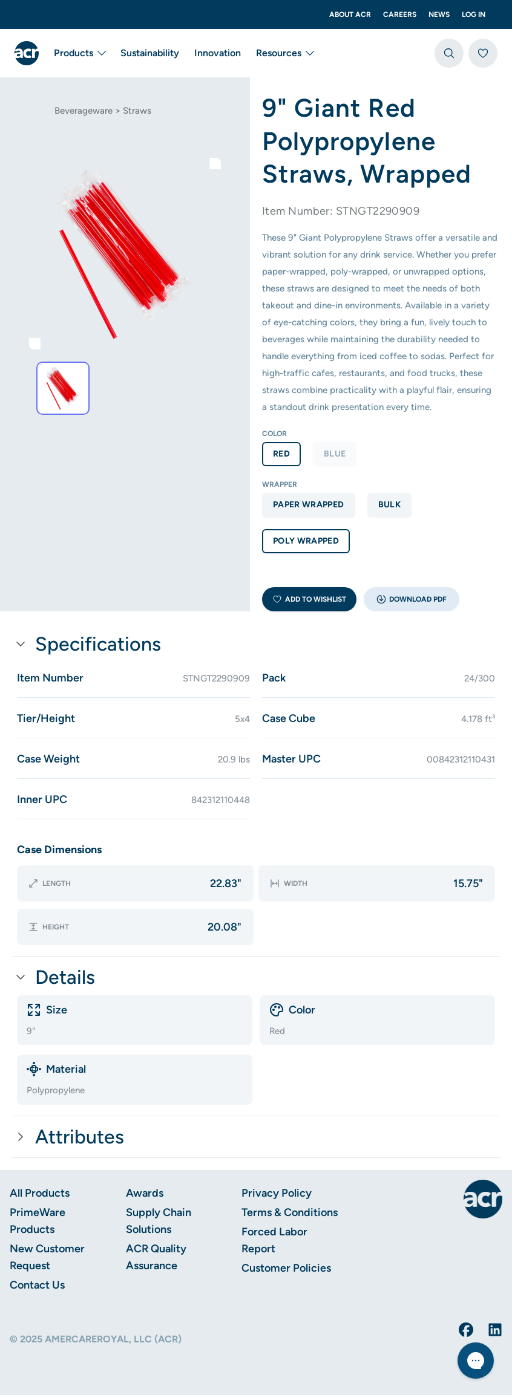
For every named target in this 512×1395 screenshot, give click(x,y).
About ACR (350, 14)
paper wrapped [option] (308, 504)
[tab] (63, 388)
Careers (399, 14)
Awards (144, 1193)
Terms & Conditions (289, 1212)
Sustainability (149, 53)
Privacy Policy (276, 1193)
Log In (473, 14)
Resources (284, 53)
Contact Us (37, 1285)
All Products (40, 1193)
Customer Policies (286, 1268)
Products (79, 53)
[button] (411, 599)
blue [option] (335, 454)
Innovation (217, 53)
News (439, 14)
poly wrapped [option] (306, 541)
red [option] (281, 454)
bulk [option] (389, 504)
